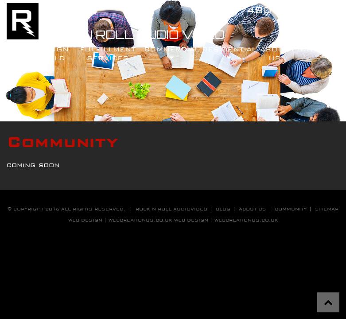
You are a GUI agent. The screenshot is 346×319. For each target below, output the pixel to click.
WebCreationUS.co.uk (246, 220)
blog (223, 208)
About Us (274, 53)
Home (19, 49)
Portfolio (315, 49)
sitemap (326, 208)
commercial (171, 53)
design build (52, 53)
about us (252, 208)
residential (229, 53)
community (291, 208)
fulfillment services (108, 53)
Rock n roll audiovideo (171, 208)
